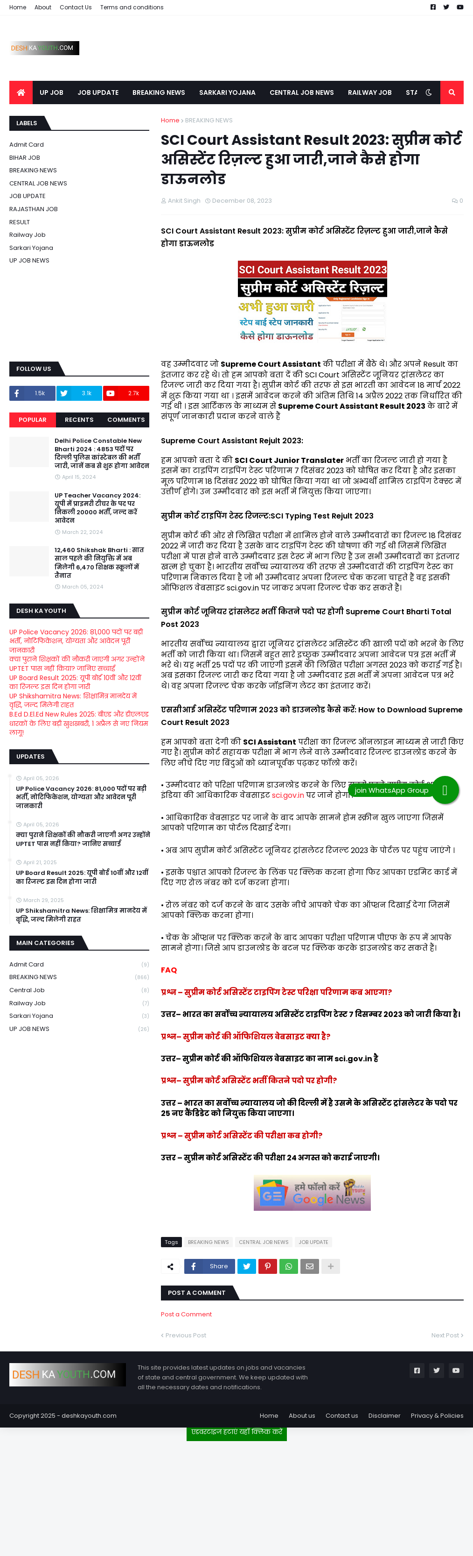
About (43, 7)
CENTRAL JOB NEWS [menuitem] (302, 92)
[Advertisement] (236, 1494)
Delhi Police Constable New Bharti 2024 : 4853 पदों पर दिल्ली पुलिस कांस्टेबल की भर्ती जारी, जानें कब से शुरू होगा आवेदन (102, 454)
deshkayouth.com (89, 1415)
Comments (126, 419)
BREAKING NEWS (209, 120)
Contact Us (76, 7)
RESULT (19, 222)
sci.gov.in (288, 795)
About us (302, 1415)
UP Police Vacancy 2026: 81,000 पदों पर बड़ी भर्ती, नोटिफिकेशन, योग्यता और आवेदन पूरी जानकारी (76, 641)
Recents (79, 419)
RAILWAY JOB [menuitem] (370, 92)
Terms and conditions (132, 7)
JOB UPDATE (313, 1242)
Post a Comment (186, 1314)
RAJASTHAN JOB (33, 209)
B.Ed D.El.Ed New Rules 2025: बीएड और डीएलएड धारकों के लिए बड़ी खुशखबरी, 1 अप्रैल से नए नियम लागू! (79, 723)
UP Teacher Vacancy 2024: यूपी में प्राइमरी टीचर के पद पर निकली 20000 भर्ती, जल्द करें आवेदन (97, 508)
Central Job (79, 990)
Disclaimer (385, 1415)
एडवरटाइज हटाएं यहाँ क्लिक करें (236, 1431)
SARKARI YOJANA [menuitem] (227, 92)
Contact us (342, 1415)
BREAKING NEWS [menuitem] (158, 92)
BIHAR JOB (24, 157)
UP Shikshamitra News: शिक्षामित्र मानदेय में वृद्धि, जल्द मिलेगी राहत (73, 700)
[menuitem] (21, 92)
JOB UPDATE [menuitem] (97, 92)
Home (17, 7)
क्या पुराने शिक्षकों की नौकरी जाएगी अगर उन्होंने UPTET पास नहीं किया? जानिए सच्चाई (77, 663)
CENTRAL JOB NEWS (264, 1242)
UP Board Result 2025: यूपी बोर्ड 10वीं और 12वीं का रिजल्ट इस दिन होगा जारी (75, 682)
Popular (33, 419)
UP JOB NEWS (29, 260)
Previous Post (186, 1335)
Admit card (26, 144)
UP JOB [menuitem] (51, 92)
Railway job (27, 234)
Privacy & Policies (437, 1415)
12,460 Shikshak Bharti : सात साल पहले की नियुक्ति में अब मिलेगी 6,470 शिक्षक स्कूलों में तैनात (99, 563)
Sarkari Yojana (31, 247)
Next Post (445, 1335)
